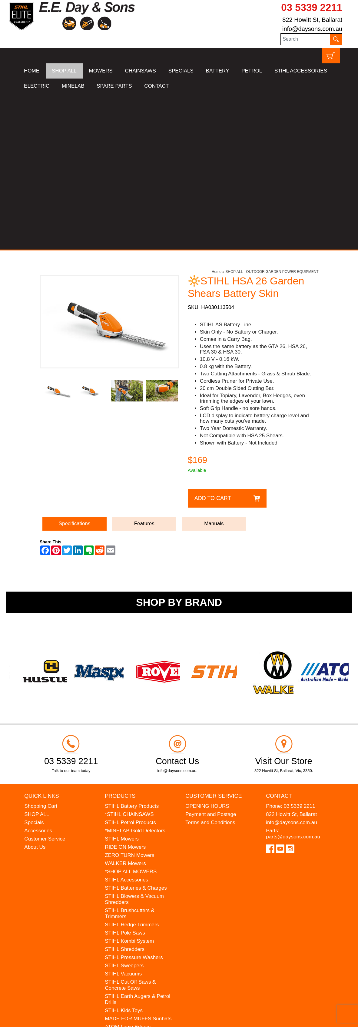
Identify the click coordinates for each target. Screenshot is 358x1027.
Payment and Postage (210, 658)
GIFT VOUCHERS (126, 909)
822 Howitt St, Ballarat (312, 19)
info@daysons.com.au (312, 28)
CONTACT (156, 86)
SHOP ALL (64, 71)
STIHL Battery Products (132, 650)
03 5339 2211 (311, 7)
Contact (279, 640)
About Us (34, 691)
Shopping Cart (40, 650)
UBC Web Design (75, 1018)
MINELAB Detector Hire (132, 901)
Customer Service (44, 683)
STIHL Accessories (126, 724)
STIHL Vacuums (123, 818)
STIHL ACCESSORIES (300, 71)
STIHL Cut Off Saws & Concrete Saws (130, 829)
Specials (34, 666)
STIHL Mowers (122, 683)
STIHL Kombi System (129, 785)
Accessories (38, 674)
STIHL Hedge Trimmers (132, 768)
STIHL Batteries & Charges (136, 732)
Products (120, 640)
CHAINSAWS (140, 71)
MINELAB (73, 86)
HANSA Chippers (124, 879)
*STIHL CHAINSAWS (129, 658)
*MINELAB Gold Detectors (135, 674)
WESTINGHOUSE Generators (126, 890)
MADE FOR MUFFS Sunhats (138, 862)
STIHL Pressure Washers (134, 801)
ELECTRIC (36, 86)
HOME (31, 71)
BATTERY (217, 71)
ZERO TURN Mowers (129, 699)
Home (216, 116)
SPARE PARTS (114, 86)
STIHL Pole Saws (125, 777)
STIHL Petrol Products (130, 666)
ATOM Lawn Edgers (128, 871)
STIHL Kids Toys (124, 854)
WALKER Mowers (125, 707)
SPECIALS (181, 71)
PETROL (251, 71)
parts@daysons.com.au (293, 680)
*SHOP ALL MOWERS (131, 715)
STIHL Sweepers (124, 809)
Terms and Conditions (210, 666)
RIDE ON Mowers (125, 691)
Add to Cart (212, 342)
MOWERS (100, 71)
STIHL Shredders (124, 793)
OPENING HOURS (207, 650)
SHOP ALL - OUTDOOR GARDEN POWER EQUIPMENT (271, 116)
